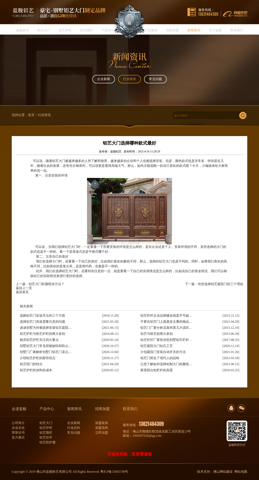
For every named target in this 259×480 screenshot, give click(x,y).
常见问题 (155, 79)
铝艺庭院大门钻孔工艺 (156, 346)
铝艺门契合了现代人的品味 (159, 358)
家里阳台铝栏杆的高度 (156, 370)
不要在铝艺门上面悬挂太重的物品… (166, 321)
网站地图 (240, 471)
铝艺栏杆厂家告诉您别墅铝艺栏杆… (166, 339)
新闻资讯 (74, 409)
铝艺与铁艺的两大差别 (156, 333)
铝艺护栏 (45, 427)
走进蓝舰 (19, 409)
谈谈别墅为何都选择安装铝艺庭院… (46, 327)
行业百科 (73, 427)
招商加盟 (102, 409)
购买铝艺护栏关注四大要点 (39, 339)
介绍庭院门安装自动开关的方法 (163, 352)
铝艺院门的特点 (31, 364)
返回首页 (22, 292)
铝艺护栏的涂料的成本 (36, 370)
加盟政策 (101, 423)
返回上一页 (24, 288)
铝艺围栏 (45, 432)
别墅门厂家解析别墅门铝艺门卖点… (46, 352)
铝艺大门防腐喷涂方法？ (46, 284)
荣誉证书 (18, 432)
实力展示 (18, 437)
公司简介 (18, 423)
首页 (31, 115)
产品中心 (46, 409)
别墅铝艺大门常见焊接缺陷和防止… (46, 346)
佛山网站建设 (223, 471)
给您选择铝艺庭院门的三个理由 (220, 284)
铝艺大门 (45, 423)
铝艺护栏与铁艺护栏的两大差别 (42, 333)
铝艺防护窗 (47, 442)
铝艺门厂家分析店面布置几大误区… (166, 327)
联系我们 (130, 409)
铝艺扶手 (45, 437)
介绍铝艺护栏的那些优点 (37, 358)
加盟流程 (101, 427)
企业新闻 (103, 79)
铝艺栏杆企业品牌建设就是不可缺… (166, 315)
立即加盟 (101, 432)
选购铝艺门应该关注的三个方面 (42, 315)
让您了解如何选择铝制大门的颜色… (166, 364)
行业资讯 (129, 79)
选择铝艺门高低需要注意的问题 (42, 321)
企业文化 (18, 427)
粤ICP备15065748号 (114, 471)
